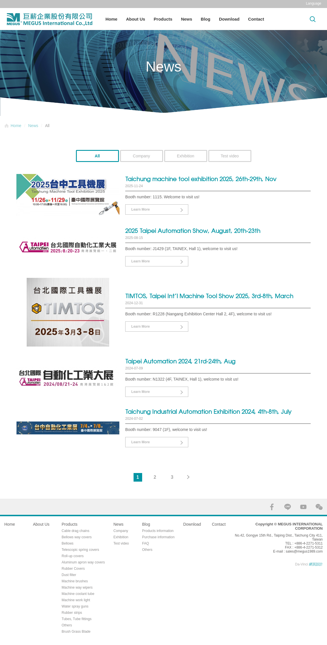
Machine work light (76, 600)
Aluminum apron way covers (83, 562)
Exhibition (185, 156)
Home (111, 19)
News (186, 19)
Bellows (67, 543)
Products (163, 19)
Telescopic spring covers (80, 550)
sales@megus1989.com (304, 551)
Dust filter (69, 575)
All (97, 156)
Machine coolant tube (78, 594)
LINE (287, 507)
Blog (205, 19)
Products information (158, 531)
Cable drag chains (75, 531)
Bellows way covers (77, 537)
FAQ (145, 543)
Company (141, 156)
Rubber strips (72, 613)
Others (67, 625)
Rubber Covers (73, 569)
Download (229, 19)
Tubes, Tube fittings (76, 619)
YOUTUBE (303, 507)
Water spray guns (75, 606)
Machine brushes (75, 581)
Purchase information (158, 537)
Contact (256, 19)
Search (312, 19)
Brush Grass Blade (76, 632)
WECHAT (319, 507)
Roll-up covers (73, 556)
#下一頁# (189, 477)
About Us (135, 19)
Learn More (140, 209)
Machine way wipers (77, 587)
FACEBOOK (271, 507)
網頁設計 (316, 564)
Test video (230, 156)
